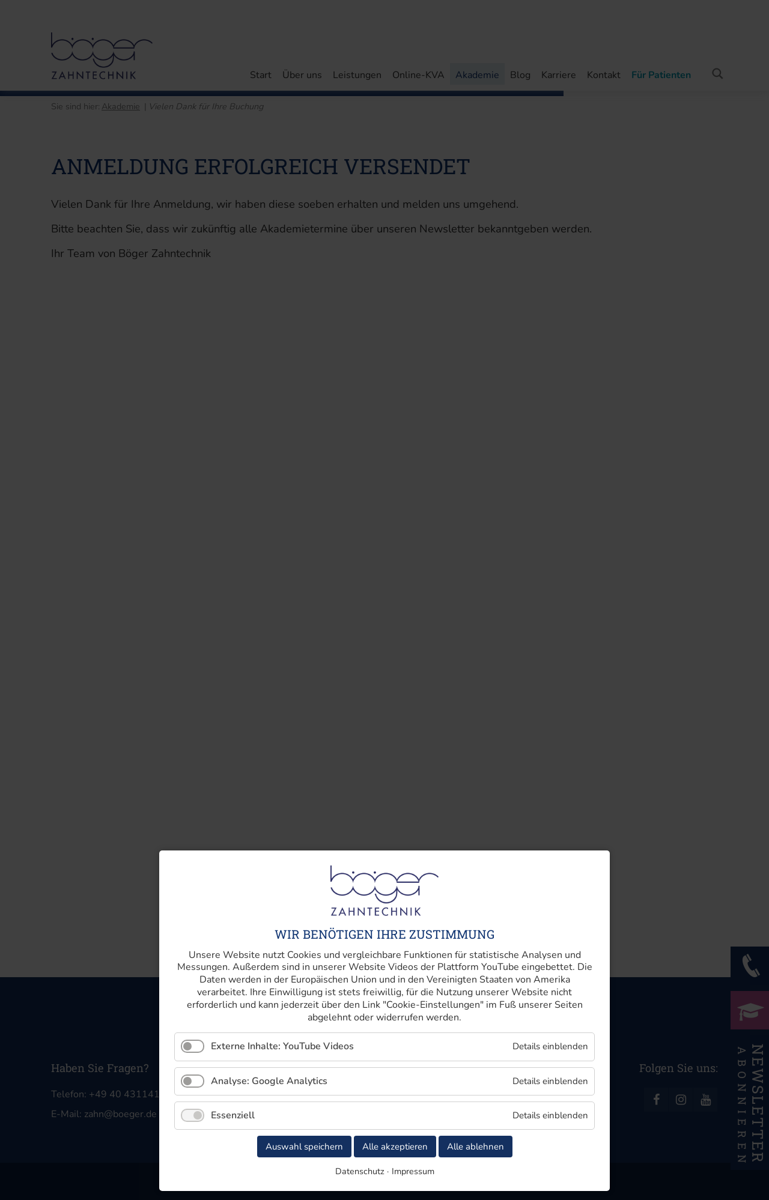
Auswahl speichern (304, 1147)
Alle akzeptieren (395, 1147)
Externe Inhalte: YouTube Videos (282, 1046)
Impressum (413, 1171)
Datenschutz (359, 1171)
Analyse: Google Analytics (269, 1081)
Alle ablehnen (475, 1147)
